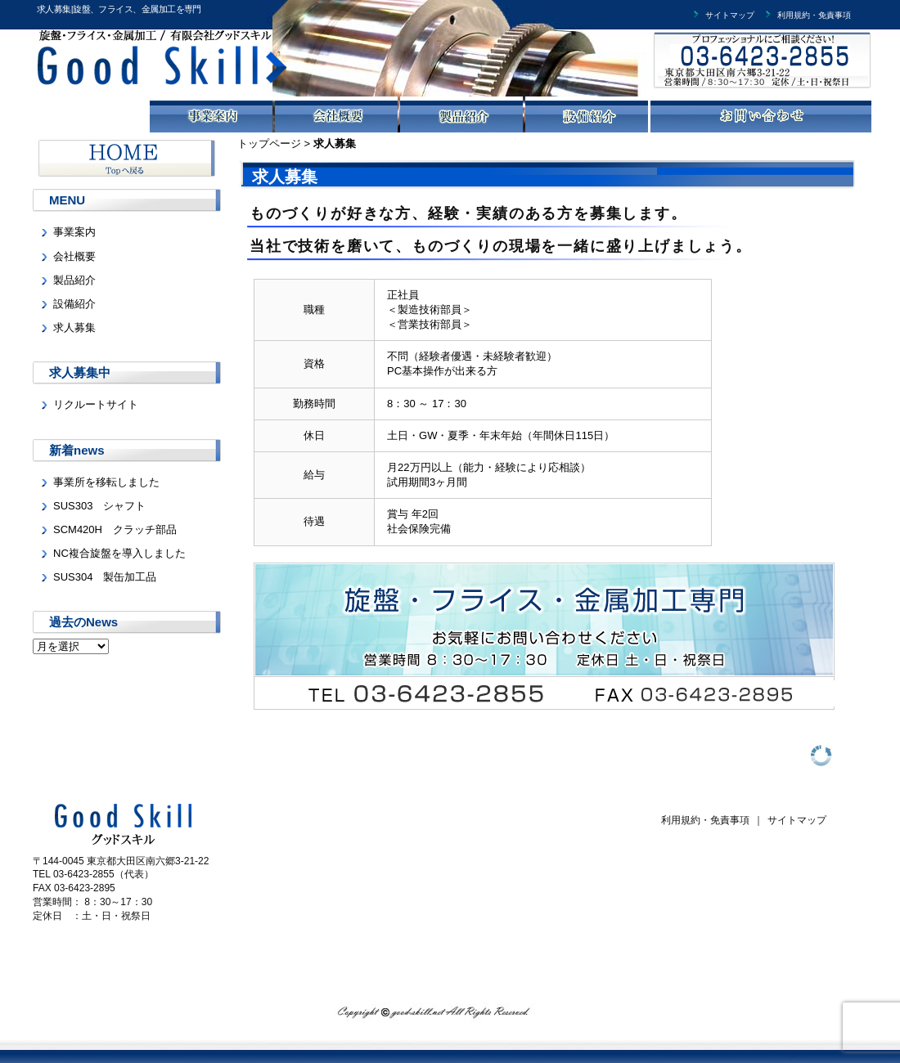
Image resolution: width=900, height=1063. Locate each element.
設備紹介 (74, 304)
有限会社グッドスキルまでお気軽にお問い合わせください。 (746, 65)
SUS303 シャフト (99, 506)
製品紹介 (74, 280)
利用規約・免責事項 (807, 15)
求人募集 (74, 327)
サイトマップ (722, 15)
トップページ (269, 143)
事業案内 (74, 232)
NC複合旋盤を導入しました (119, 553)
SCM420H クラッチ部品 (115, 529)
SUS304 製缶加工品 (104, 577)
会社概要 (74, 256)
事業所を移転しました (106, 482)
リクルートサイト (95, 404)
